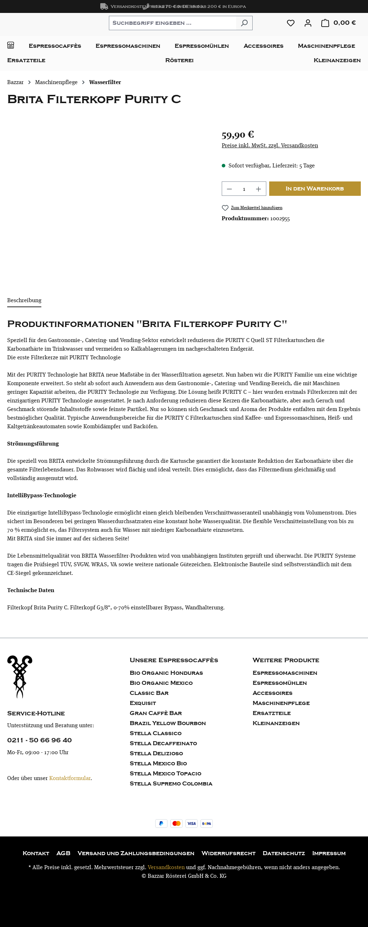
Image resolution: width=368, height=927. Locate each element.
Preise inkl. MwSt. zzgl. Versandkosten (270, 145)
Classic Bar (149, 693)
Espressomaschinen (285, 673)
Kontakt (36, 853)
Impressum (329, 853)
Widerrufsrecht (229, 853)
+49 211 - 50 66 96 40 (173, 6)
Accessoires (273, 693)
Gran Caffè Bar (156, 713)
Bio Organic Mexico (161, 683)
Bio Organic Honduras (166, 673)
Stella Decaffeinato (163, 743)
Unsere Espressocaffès (174, 660)
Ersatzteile (272, 713)
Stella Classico (155, 733)
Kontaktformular (70, 778)
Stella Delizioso (156, 753)
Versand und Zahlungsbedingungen (136, 853)
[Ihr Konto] (308, 23)
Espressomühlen (280, 683)
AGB (63, 853)
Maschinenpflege (281, 703)
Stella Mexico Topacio (165, 773)
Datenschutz (284, 853)
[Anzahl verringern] (229, 188)
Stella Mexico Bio (158, 763)
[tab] (24, 300)
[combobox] (172, 23)
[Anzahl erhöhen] (258, 188)
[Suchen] (244, 23)
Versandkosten (166, 867)
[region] (107, 204)
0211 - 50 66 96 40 (39, 740)
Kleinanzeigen (276, 723)
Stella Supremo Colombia (171, 783)
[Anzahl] (244, 188)
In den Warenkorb (315, 188)
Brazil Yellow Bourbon (168, 723)
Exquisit (143, 703)
